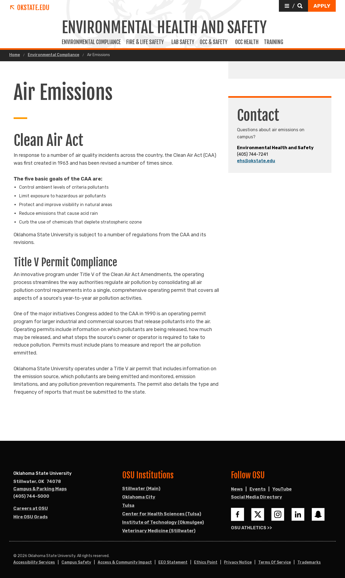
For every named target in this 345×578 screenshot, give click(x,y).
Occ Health (246, 42)
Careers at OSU (30, 508)
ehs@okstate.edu (256, 160)
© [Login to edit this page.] (15, 556)
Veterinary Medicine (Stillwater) (158, 530)
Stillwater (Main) (141, 488)
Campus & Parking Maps (40, 488)
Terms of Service (274, 562)
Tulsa (128, 505)
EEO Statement (172, 562)
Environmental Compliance (91, 42)
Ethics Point (205, 562)
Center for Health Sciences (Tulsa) (161, 513)
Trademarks (309, 562)
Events (257, 489)
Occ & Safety (215, 42)
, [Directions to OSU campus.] (37, 481)
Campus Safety (76, 562)
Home (14, 55)
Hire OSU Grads (30, 516)
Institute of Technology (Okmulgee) (163, 522)
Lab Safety (182, 42)
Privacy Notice (238, 562)
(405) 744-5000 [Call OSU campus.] (31, 496)
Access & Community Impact (125, 562)
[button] (293, 6)
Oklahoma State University (42, 473)
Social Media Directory (256, 497)
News (237, 489)
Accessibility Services (34, 562)
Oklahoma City (138, 497)
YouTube (282, 489)
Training (274, 42)
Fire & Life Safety (146, 42)
